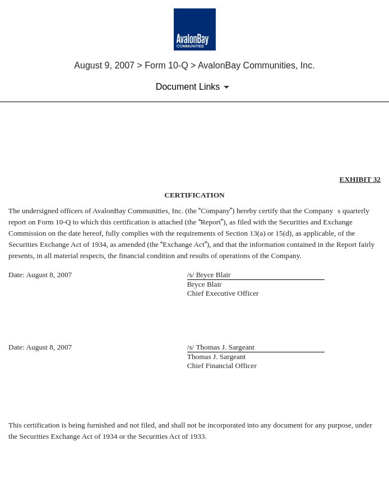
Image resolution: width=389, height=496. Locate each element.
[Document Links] (194, 87)
